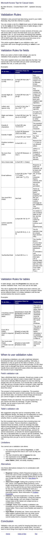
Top (36, 534)
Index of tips (22, 534)
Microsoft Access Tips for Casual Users (17, 3)
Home (8, 534)
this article (32, 478)
